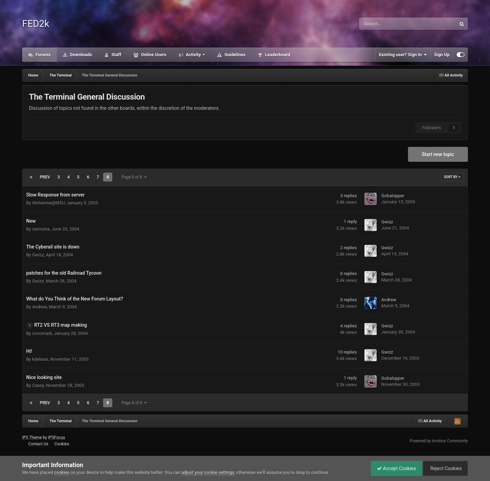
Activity (193, 54)
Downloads (80, 54)
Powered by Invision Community (439, 441)
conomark (42, 333)
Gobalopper (392, 195)
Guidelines (234, 54)
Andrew (39, 306)
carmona (40, 228)
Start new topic (438, 154)
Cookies (61, 444)
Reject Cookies (444, 468)
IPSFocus (56, 437)
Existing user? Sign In (403, 55)
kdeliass (40, 359)
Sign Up (442, 54)
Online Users (153, 54)
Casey (38, 385)
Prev (45, 177)
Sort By (452, 177)
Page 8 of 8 (134, 177)
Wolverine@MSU (48, 202)
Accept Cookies (393, 468)
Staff (115, 54)
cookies (61, 472)
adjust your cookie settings (207, 472)
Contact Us (38, 444)
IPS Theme (32, 437)
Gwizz (387, 221)
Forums (42, 54)
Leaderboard (277, 54)
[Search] (390, 24)
